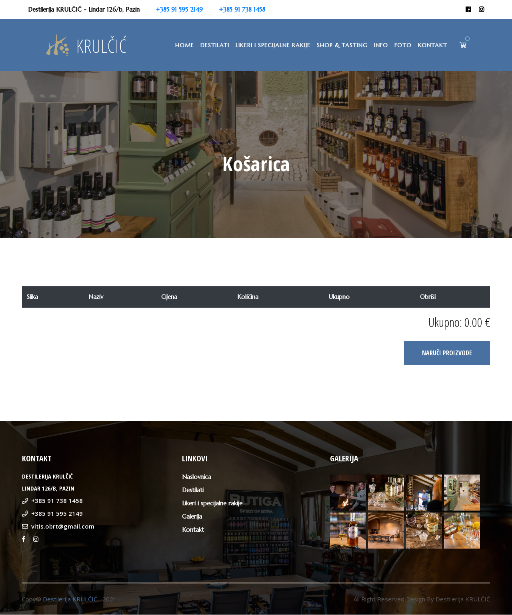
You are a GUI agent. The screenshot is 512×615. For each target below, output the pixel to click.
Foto (403, 45)
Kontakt (432, 45)
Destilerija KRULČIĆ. (70, 599)
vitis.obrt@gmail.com (62, 527)
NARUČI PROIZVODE (447, 353)
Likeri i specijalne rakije (273, 45)
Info (381, 45)
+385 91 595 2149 (179, 9)
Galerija (192, 517)
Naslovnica (196, 477)
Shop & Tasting (342, 45)
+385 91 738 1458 (242, 9)
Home (184, 45)
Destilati (214, 45)
